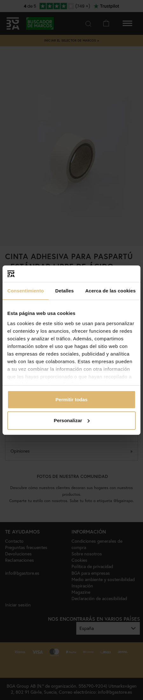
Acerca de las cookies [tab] (110, 290)
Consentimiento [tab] (25, 290)
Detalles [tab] (64, 290)
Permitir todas (72, 399)
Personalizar (72, 420)
